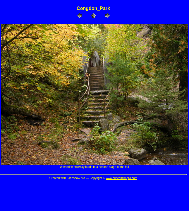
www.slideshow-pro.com (121, 178)
